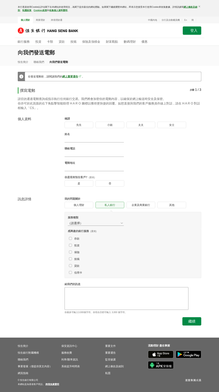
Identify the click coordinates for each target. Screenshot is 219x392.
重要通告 (110, 352)
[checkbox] (106, 238)
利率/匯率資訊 (69, 359)
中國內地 (152, 20)
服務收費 (66, 352)
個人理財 (25, 20)
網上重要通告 (70, 76)
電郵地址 (70, 162)
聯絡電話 (70, 148)
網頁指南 (23, 373)
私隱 (107, 373)
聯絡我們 (39, 61)
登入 (193, 30)
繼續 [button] (191, 321)
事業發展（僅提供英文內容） (35, 366)
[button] (198, 20)
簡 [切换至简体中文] (192, 20)
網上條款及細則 (114, 366)
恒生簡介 (23, 61)
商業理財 (40, 20)
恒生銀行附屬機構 (28, 352)
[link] (52, 384)
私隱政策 (26, 10)
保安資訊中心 (69, 345)
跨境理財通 (56, 20)
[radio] (79, 125)
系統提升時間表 (70, 366)
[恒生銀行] (51, 31)
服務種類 (73, 217)
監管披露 (110, 359)
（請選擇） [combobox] (75, 223)
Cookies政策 (40, 10)
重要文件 (110, 345)
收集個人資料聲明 (58, 10)
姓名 (67, 134)
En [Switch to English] (185, 20)
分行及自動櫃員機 (171, 20)
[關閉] (199, 6)
